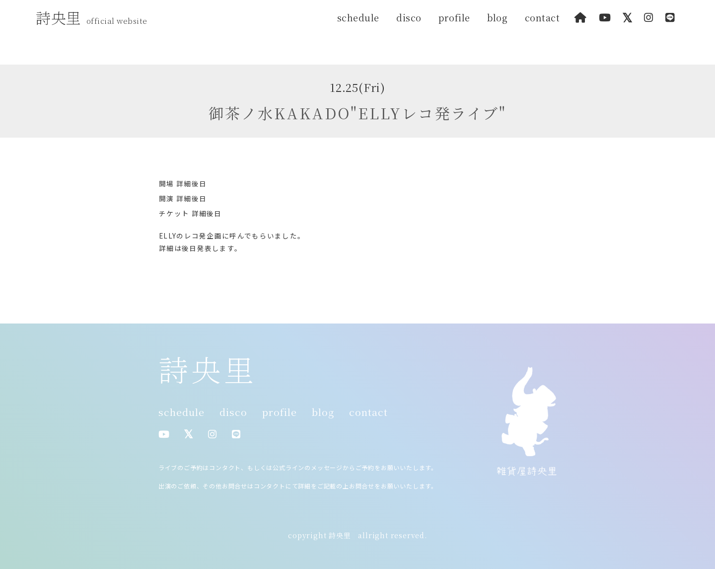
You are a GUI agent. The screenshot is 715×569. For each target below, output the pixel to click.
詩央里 (94, 17)
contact (542, 17)
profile (454, 17)
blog (497, 17)
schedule (358, 17)
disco (409, 17)
